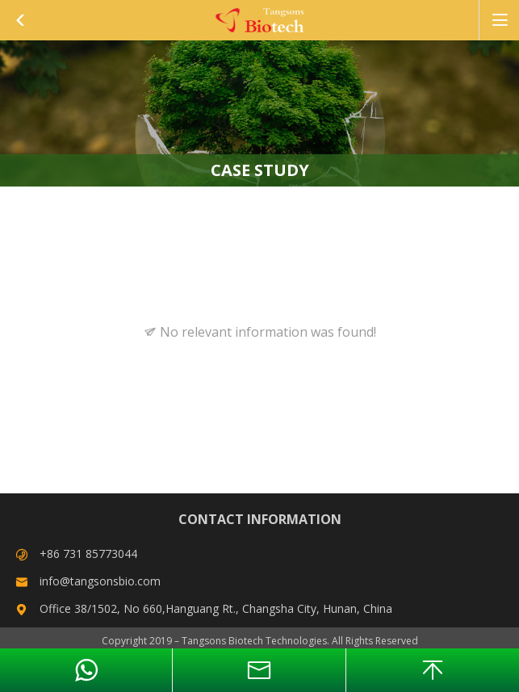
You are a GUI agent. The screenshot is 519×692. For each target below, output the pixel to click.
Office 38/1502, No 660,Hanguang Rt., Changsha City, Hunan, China (216, 608)
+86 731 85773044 (88, 553)
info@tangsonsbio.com (100, 581)
